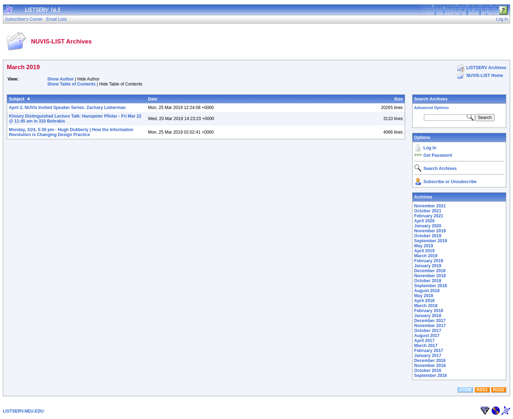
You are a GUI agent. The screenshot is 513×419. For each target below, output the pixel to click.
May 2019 (423, 245)
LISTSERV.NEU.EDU (23, 411)
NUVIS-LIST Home (484, 75)
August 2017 (427, 335)
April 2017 (424, 340)
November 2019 (430, 230)
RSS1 (482, 389)
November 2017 (430, 325)
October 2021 (427, 210)
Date (152, 99)
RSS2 (498, 389)
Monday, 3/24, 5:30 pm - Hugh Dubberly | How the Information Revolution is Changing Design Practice (71, 132)
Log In (430, 147)
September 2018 (430, 285)
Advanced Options (431, 107)
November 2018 (430, 275)
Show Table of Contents (71, 84)
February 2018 (428, 310)
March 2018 (425, 305)
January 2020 (427, 225)
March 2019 (425, 255)
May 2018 (423, 295)
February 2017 (428, 350)
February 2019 (428, 260)
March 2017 (425, 345)
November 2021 (430, 205)
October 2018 (427, 280)
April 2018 (424, 300)
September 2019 (430, 240)
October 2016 (427, 370)
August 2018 (427, 290)
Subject (16, 99)
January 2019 (427, 265)
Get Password (438, 155)
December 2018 (430, 270)
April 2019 (424, 250)
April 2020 (424, 220)
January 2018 (427, 315)
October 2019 (427, 235)
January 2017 (427, 355)
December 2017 (430, 320)
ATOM (465, 389)
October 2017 (427, 330)
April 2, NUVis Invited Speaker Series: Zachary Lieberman (67, 107)
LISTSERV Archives (486, 67)
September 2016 (430, 375)
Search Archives (431, 99)
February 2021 (428, 215)
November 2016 (430, 365)
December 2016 (430, 360)
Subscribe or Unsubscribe (450, 181)
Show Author (60, 79)
